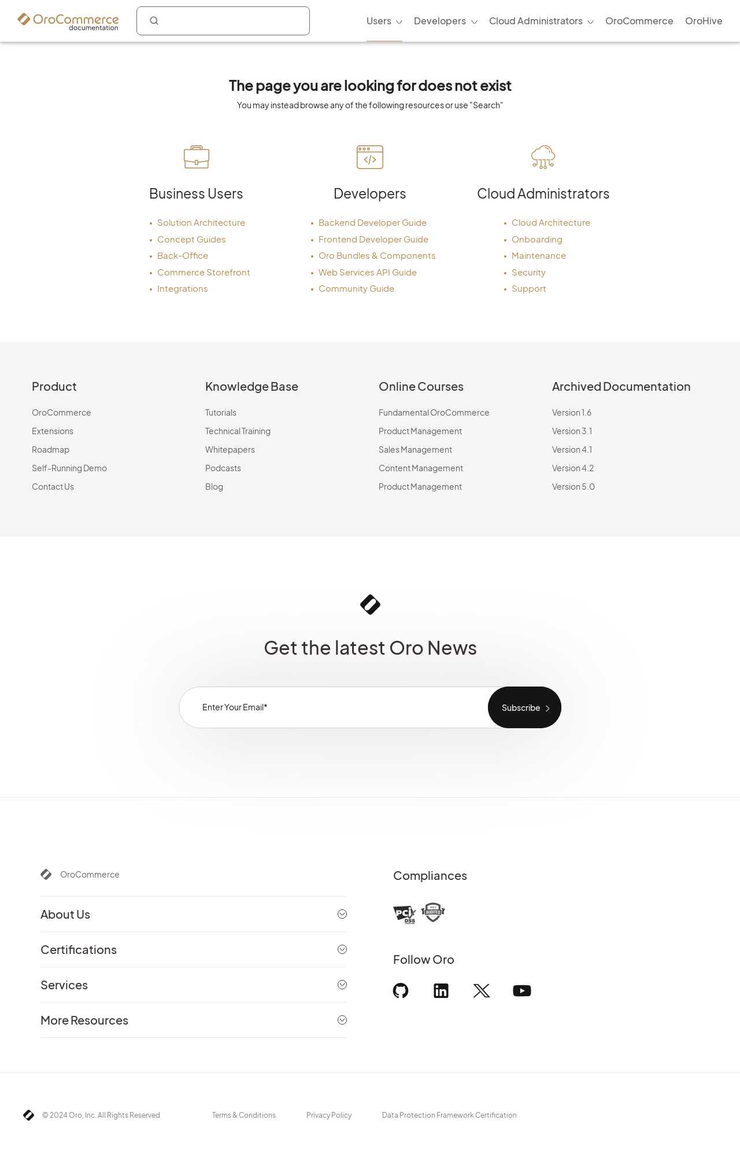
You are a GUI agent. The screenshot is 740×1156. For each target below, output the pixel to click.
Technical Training (238, 430)
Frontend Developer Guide (373, 238)
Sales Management (415, 449)
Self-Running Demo (69, 468)
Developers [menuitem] (440, 20)
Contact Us (53, 486)
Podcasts (223, 468)
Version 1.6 (571, 412)
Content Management (421, 468)
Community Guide (356, 287)
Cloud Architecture (551, 221)
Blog (214, 486)
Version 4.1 (572, 449)
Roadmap (50, 449)
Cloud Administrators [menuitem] (536, 20)
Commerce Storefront (203, 271)
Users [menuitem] (379, 20)
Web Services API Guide (368, 271)
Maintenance (539, 254)
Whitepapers (230, 449)
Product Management (420, 430)
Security (529, 271)
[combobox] (223, 21)
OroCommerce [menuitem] (639, 20)
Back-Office (182, 254)
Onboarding (537, 238)
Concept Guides (191, 238)
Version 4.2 (573, 468)
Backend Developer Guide (373, 221)
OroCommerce (61, 412)
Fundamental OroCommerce (434, 412)
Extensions (52, 430)
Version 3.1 (572, 430)
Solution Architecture (201, 221)
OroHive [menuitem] (704, 20)
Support (529, 287)
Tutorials (220, 412)
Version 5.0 (573, 486)
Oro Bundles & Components (377, 254)
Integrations (182, 287)
